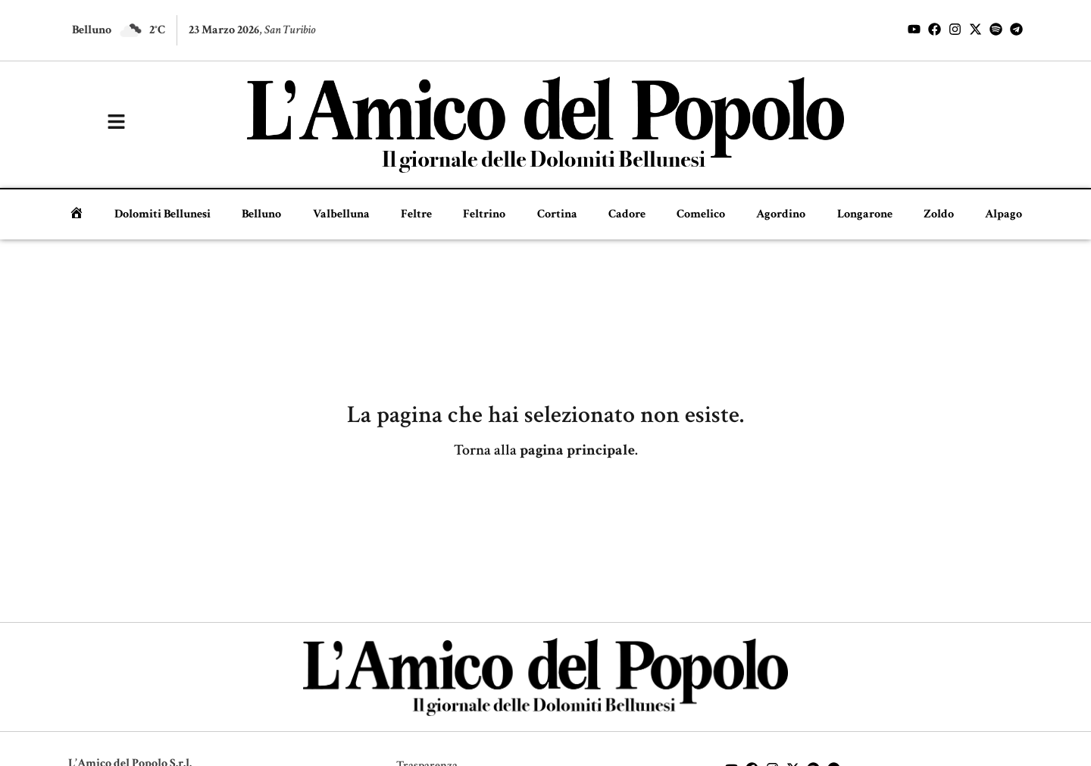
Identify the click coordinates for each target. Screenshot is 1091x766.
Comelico (701, 214)
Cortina (557, 214)
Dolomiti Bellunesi (162, 214)
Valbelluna (341, 214)
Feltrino (484, 214)
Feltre (416, 214)
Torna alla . (546, 450)
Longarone (864, 214)
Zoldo (939, 214)
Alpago (1003, 214)
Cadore (627, 214)
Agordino (780, 214)
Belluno (261, 214)
